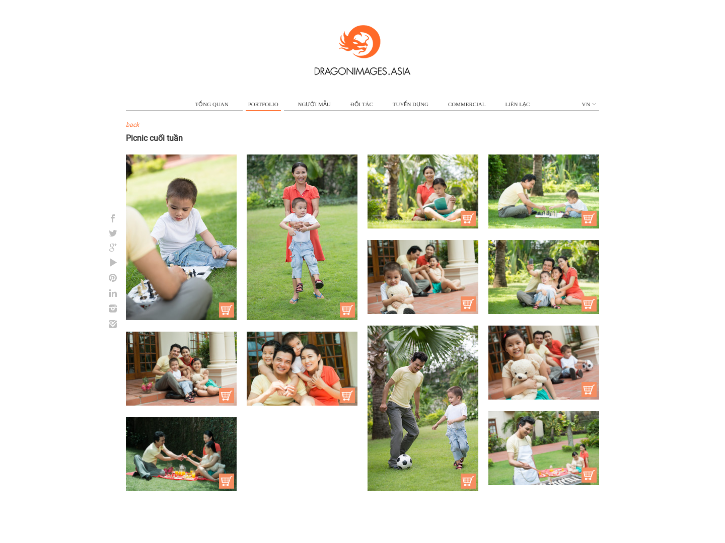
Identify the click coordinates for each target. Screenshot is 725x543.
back (132, 124)
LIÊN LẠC (517, 104)
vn (589, 104)
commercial (467, 104)
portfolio (263, 104)
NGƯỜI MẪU (314, 104)
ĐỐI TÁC (361, 104)
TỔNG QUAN (212, 104)
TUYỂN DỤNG (410, 104)
